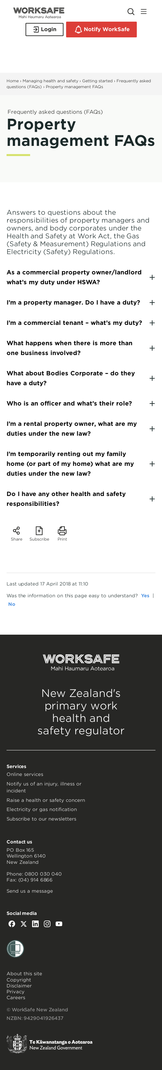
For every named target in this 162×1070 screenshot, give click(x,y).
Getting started (97, 80)
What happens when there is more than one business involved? (70, 348)
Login (44, 29)
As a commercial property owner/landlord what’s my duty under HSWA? (74, 277)
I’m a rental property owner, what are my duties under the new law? (72, 428)
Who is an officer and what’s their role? (69, 403)
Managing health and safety (50, 80)
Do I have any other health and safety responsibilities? (66, 498)
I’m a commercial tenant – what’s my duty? (74, 322)
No (11, 604)
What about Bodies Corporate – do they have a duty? (71, 378)
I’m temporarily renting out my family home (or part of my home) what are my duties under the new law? (70, 463)
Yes (145, 595)
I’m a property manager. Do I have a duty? (73, 302)
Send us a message (30, 891)
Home (13, 80)
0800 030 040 (43, 874)
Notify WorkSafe (101, 29)
